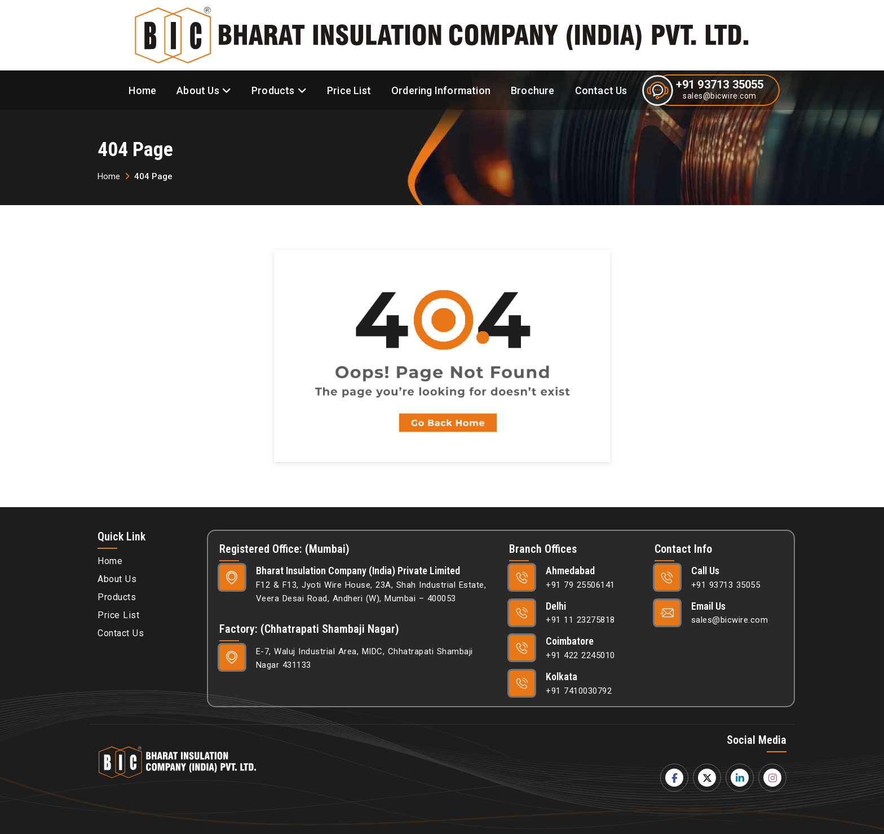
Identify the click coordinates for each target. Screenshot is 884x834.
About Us (197, 90)
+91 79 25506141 (580, 585)
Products (273, 90)
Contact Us (601, 90)
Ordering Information (440, 90)
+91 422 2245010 (580, 655)
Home (142, 90)
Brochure (533, 90)
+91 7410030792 (579, 691)
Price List (349, 90)
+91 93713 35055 (720, 84)
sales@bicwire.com (720, 95)
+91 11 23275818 (580, 620)
